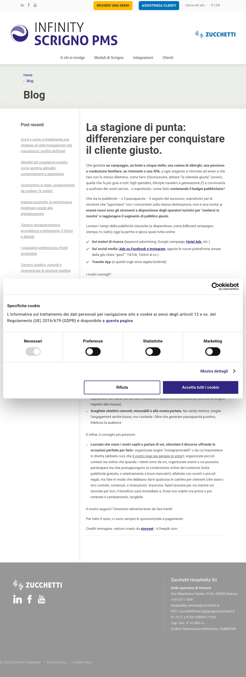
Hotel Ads (193, 242)
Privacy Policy (56, 662)
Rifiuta (122, 387)
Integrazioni (143, 58)
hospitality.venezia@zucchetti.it (195, 605)
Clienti (168, 58)
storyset (147, 529)
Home (27, 75)
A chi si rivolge (72, 58)
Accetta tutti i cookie (200, 387)
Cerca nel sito (195, 5)
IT (212, 5)
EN (218, 5)
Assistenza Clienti (159, 5)
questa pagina (120, 320)
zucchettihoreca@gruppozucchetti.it (207, 611)
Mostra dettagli (214, 371)
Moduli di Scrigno (109, 58)
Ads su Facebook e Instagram (143, 249)
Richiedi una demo (113, 5)
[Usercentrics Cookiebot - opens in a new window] (215, 286)
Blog (186, 58)
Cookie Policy (82, 662)
